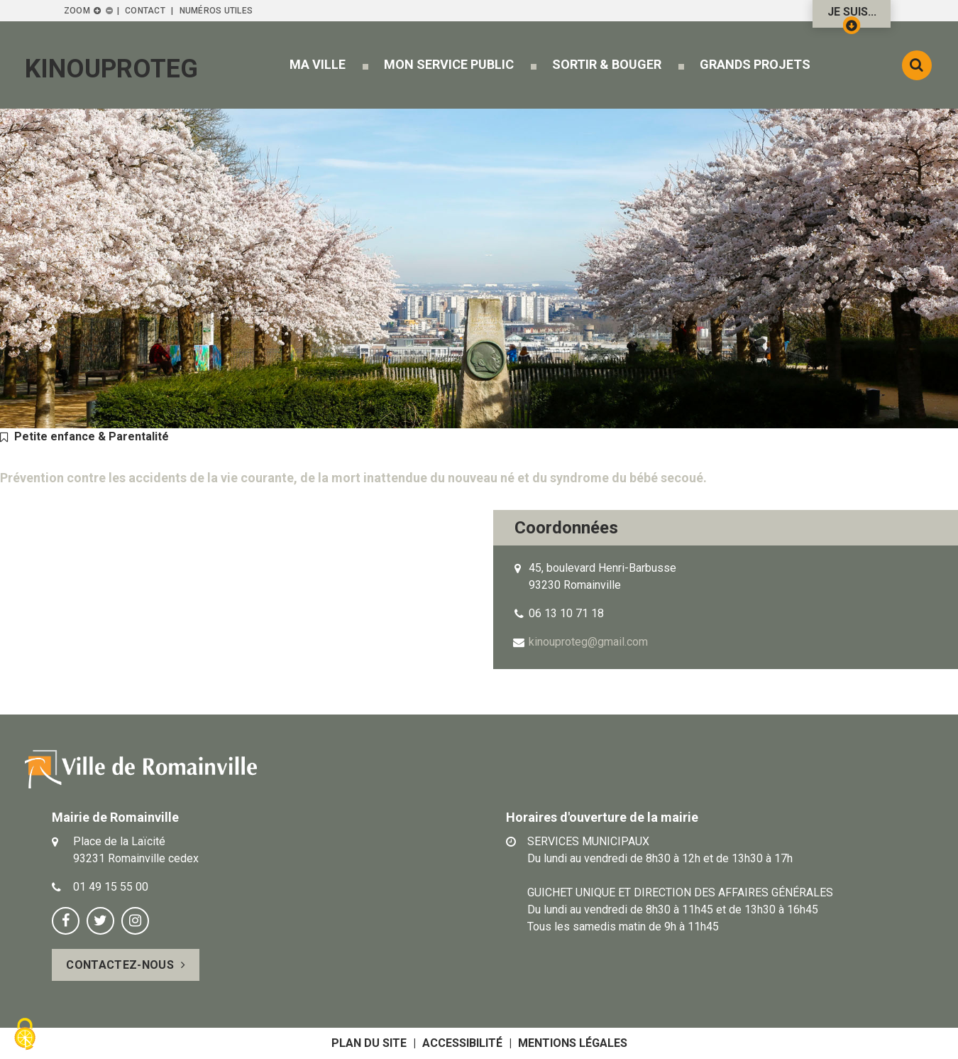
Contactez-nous (119, 965)
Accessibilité (462, 1043)
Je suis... (851, 16)
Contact (145, 11)
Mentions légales (572, 1043)
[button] (317, 64)
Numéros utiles (216, 11)
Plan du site (369, 1043)
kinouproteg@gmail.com (588, 641)
